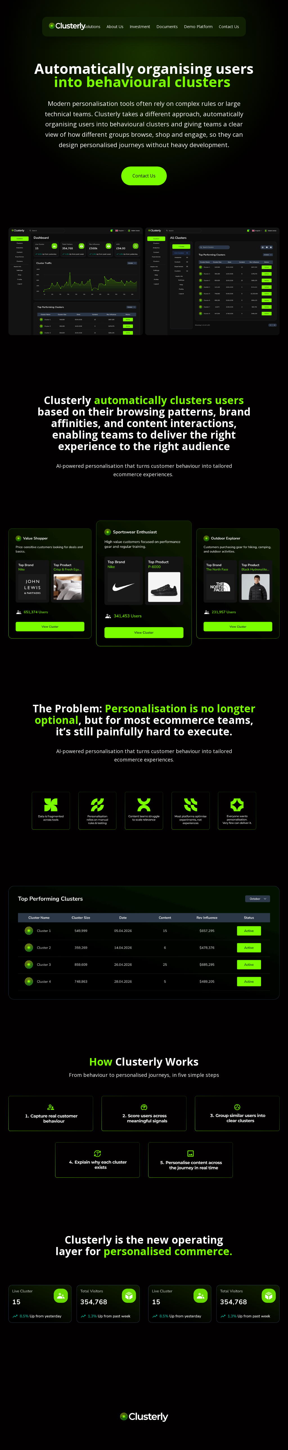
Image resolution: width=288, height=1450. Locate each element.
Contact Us (144, 176)
